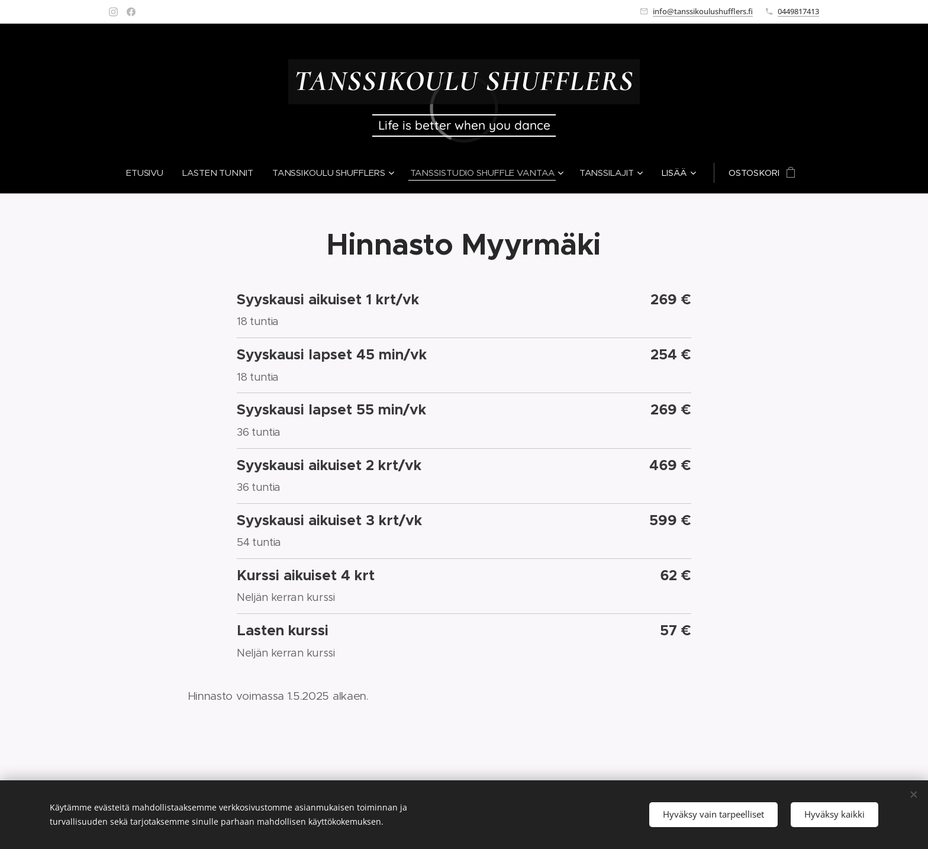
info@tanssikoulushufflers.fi (703, 11)
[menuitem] (147, 173)
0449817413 (798, 11)
